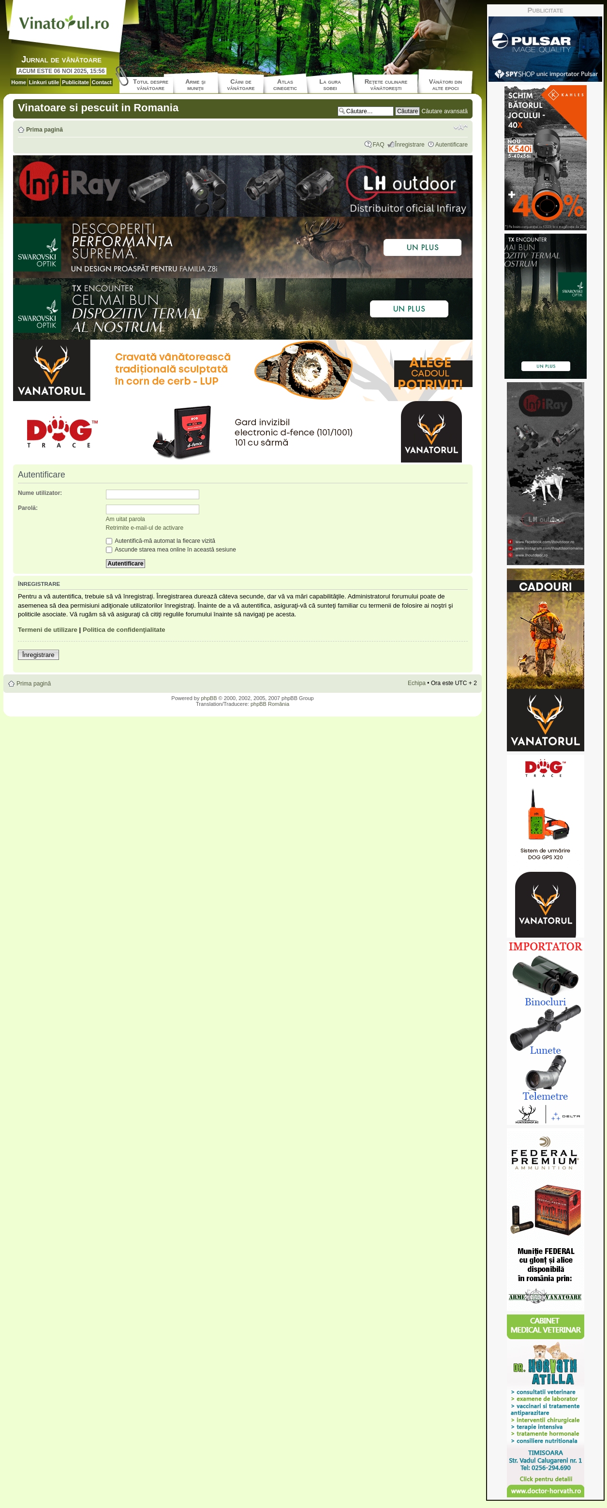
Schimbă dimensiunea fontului (461, 127)
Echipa (417, 683)
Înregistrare (410, 144)
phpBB (209, 698)
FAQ (378, 144)
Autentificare (451, 144)
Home (18, 82)
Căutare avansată (445, 111)
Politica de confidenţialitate (124, 629)
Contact (102, 82)
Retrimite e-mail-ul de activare (145, 527)
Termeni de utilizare (47, 629)
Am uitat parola (125, 519)
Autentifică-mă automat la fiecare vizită (160, 541)
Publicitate (75, 82)
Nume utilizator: (40, 493)
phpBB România (270, 704)
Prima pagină (44, 129)
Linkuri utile (44, 82)
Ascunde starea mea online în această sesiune (171, 549)
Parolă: (28, 508)
